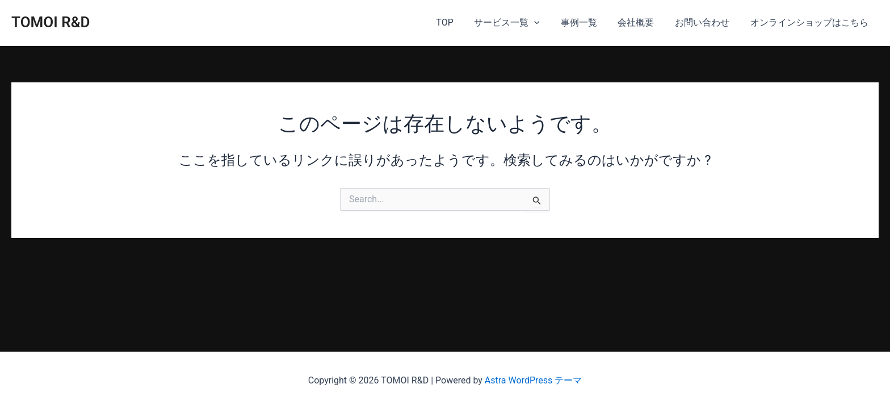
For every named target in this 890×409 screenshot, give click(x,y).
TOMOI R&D (50, 22)
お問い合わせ (706, 22)
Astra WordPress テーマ (533, 380)
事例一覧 (588, 22)
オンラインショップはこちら (811, 22)
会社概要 (642, 22)
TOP (459, 22)
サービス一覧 (519, 22)
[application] (546, 22)
